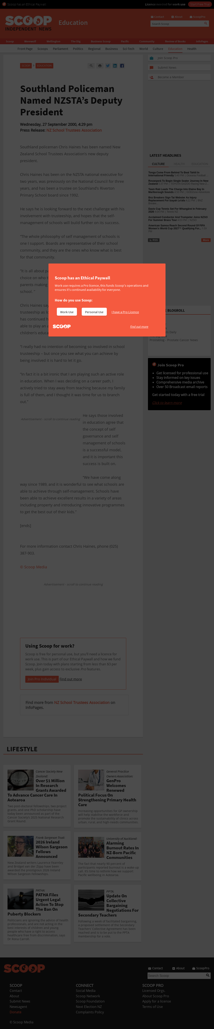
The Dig (75, 41)
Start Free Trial (200, 4)
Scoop (10, 41)
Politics (78, 49)
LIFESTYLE (22, 749)
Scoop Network (88, 996)
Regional (94, 49)
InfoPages (202, 41)
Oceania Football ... (197, 175)
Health (191, 49)
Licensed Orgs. (153, 990)
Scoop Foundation (90, 1001)
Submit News (20, 1001)
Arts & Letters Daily (163, 332)
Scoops (42, 49)
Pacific (125, 41)
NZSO (193, 220)
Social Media (86, 990)
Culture (158, 49)
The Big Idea (158, 336)
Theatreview (158, 328)
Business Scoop (101, 41)
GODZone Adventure (198, 192)
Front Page (25, 49)
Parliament (60, 49)
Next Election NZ (89, 1006)
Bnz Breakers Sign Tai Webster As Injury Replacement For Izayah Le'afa (172, 199)
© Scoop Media (21, 1022)
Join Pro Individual (42, 679)
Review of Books (175, 41)
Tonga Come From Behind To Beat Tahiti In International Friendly (173, 174)
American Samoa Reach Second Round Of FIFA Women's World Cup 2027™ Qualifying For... (176, 227)
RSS (153, 240)
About (14, 996)
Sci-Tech (128, 49)
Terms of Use (152, 1006)
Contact (16, 990)
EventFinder (158, 324)
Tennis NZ (172, 211)
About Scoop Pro (155, 996)
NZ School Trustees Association (74, 130)
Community (146, 41)
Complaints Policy (90, 1012)
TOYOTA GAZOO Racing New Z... (190, 183)
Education (175, 49)
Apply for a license (156, 1001)
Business (111, 49)
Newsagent (18, 1006)
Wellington (53, 41)
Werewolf (30, 41)
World (143, 49)
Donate (15, 1012)
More (206, 240)
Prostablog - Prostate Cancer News (174, 340)
